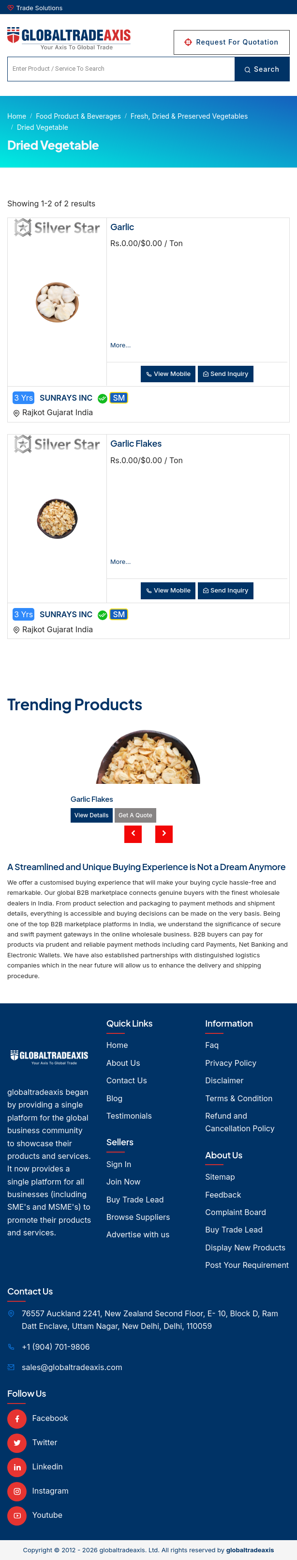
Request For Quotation (232, 42)
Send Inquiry (226, 373)
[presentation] (133, 834)
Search (262, 69)
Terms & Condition (238, 1098)
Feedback (223, 1195)
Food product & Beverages (78, 116)
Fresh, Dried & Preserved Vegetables (189, 116)
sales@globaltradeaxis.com (72, 1367)
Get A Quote (135, 815)
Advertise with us (138, 1234)
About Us (123, 1063)
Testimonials (129, 1116)
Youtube (34, 1515)
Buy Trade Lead (135, 1199)
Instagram (38, 1491)
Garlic (122, 226)
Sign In (119, 1164)
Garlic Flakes (136, 443)
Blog (114, 1098)
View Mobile (168, 373)
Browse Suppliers (138, 1217)
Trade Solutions (39, 8)
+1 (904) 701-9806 (56, 1347)
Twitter (32, 1442)
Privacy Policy (230, 1063)
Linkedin (35, 1466)
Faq (212, 1045)
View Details (91, 815)
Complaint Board (235, 1212)
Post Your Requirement (247, 1265)
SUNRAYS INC (66, 398)
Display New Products (245, 1247)
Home (16, 116)
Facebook (37, 1418)
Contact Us (126, 1080)
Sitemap (220, 1177)
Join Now (123, 1181)
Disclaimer (224, 1080)
